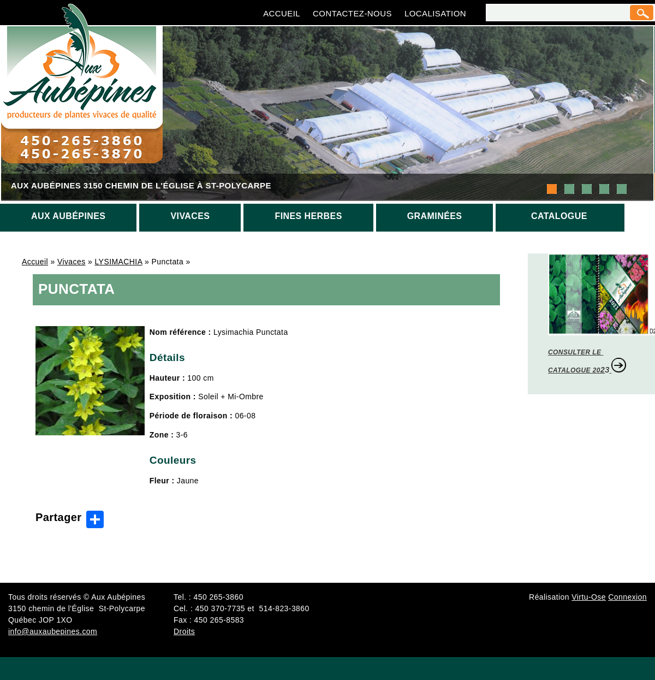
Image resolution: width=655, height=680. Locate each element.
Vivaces (190, 216)
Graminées (434, 216)
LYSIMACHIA (118, 261)
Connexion (627, 597)
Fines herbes (308, 216)
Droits (184, 631)
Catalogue (559, 216)
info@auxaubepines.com (52, 631)
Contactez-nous (352, 13)
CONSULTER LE (575, 352)
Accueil (281, 13)
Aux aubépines (68, 216)
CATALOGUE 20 (574, 370)
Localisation (435, 13)
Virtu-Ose (588, 597)
